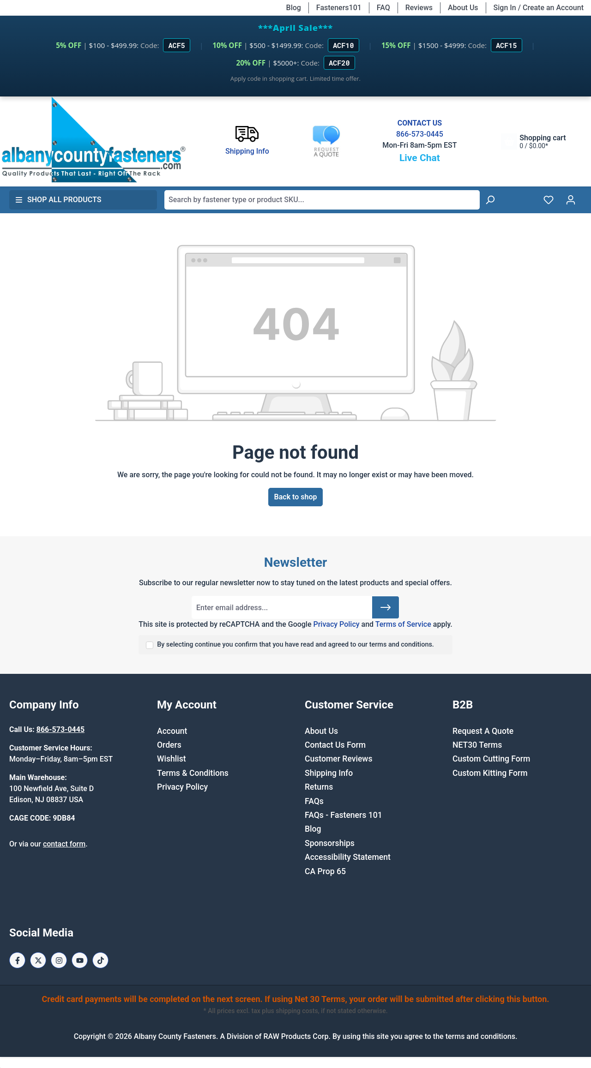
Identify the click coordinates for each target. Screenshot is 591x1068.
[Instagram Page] (59, 960)
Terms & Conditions (193, 773)
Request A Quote (482, 731)
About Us (463, 7)
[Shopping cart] (533, 141)
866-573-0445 (419, 134)
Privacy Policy (336, 624)
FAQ (383, 7)
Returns (319, 787)
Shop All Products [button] (58, 199)
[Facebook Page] (17, 960)
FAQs (314, 801)
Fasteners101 (339, 7)
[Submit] (385, 607)
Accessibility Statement (348, 857)
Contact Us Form (335, 745)
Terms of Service (403, 624)
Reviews (419, 7)
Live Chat (419, 157)
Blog (293, 7)
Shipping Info (329, 773)
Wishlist (171, 758)
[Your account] (571, 200)
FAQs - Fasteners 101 (343, 815)
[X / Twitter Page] (38, 960)
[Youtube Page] (80, 960)
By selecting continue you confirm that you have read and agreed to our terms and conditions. (295, 644)
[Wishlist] (548, 200)
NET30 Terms (477, 745)
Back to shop (295, 496)
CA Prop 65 (325, 871)
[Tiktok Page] (100, 960)
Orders (169, 745)
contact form (64, 844)
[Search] (490, 200)
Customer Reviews (338, 758)
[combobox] (322, 200)
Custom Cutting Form (491, 758)
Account (172, 731)
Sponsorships (330, 843)
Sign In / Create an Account (539, 7)
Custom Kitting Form (490, 773)
